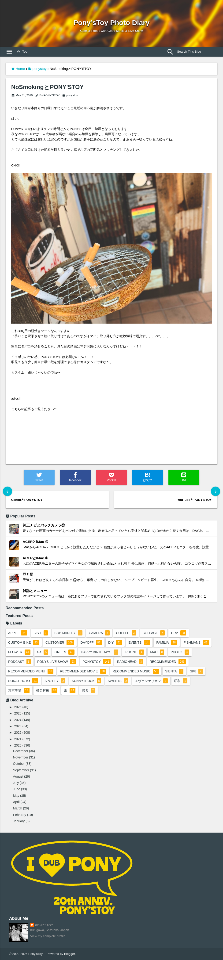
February (19, 815)
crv (178, 632)
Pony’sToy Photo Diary (111, 22)
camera (99, 632)
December (20, 751)
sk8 (196, 671)
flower (19, 652)
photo (180, 652)
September (21, 770)
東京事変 (19, 690)
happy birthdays (99, 652)
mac (157, 652)
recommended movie (83, 671)
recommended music (135, 671)
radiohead (130, 661)
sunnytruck (86, 680)
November (20, 757)
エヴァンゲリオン (151, 680)
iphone (134, 652)
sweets (118, 680)
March (17, 808)
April (16, 802)
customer (59, 642)
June (16, 789)
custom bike (23, 642)
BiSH (40, 632)
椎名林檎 (46, 690)
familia (166, 642)
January (19, 821)
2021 (17, 739)
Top (21, 51)
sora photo (23, 680)
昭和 (180, 680)
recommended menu (30, 671)
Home (20, 69)
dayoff (91, 642)
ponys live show (56, 661)
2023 (17, 726)
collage (153, 632)
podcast (19, 661)
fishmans (196, 642)
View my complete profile (47, 936)
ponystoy (40, 69)
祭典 (88, 690)
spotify (55, 680)
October (19, 763)
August (18, 776)
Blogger (69, 954)
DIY (115, 642)
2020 (17, 745)
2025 (17, 713)
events (139, 642)
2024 (17, 720)
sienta (174, 671)
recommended (168, 661)
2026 (17, 707)
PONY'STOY (44, 925)
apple (17, 632)
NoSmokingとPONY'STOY (47, 87)
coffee (126, 632)
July (16, 783)
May (16, 796)
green (64, 652)
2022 (17, 732)
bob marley (68, 632)
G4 (42, 652)
